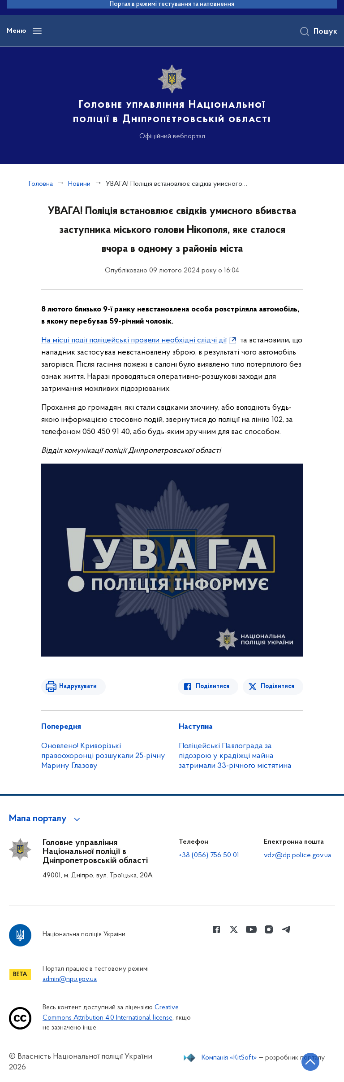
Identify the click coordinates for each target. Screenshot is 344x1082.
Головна (41, 184)
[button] (46, 819)
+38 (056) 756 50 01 (209, 855)
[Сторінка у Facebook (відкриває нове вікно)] (216, 929)
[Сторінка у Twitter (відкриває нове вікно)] (233, 929)
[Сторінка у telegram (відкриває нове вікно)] (286, 929)
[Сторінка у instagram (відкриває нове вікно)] (268, 929)
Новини (79, 184)
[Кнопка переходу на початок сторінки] (310, 1062)
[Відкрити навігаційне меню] (37, 30)
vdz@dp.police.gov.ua (297, 855)
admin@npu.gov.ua (70, 979)
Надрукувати (78, 686)
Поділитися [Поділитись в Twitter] (277, 686)
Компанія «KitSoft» (229, 1057)
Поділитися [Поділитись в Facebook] (212, 686)
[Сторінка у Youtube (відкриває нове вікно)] (251, 929)
